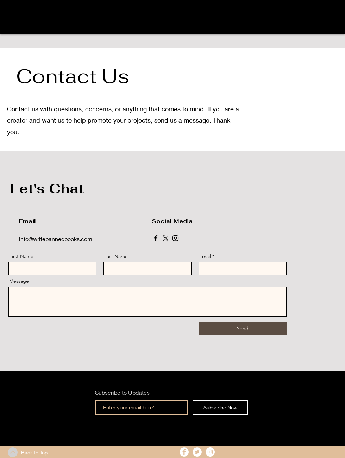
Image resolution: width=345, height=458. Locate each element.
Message (19, 280)
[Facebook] (156, 238)
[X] (166, 238)
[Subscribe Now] (220, 407)
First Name (21, 256)
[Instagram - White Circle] (210, 452)
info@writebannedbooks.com (55, 239)
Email (205, 256)
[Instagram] (175, 238)
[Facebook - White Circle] (184, 452)
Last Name (116, 256)
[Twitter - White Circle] (197, 452)
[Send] (243, 328)
